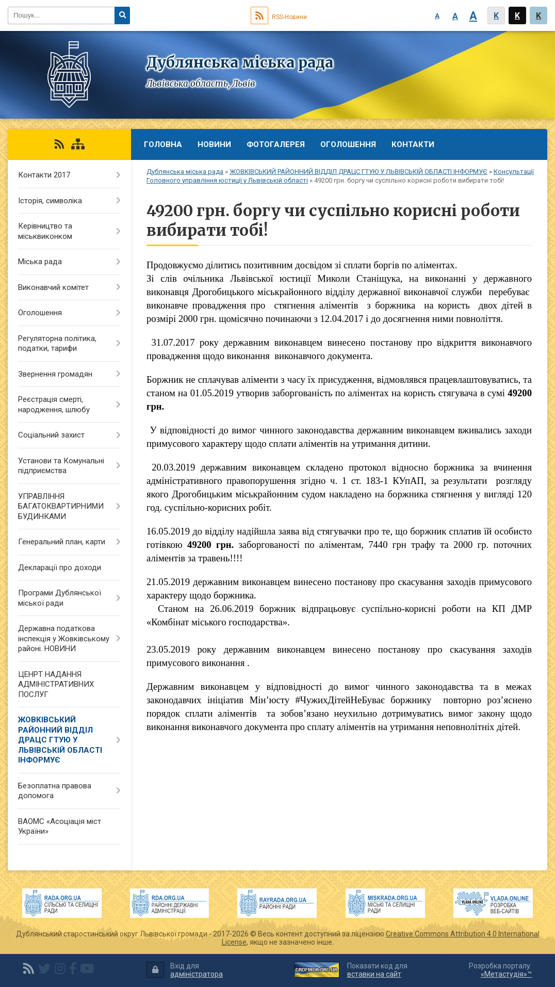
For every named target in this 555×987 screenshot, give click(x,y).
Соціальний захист (51, 435)
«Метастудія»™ (506, 974)
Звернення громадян (55, 374)
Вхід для (184, 970)
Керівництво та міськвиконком (45, 231)
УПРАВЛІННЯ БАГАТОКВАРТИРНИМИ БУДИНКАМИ (61, 506)
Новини (214, 144)
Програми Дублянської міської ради (59, 598)
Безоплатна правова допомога (54, 791)
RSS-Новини (279, 17)
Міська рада (40, 261)
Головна (163, 144)
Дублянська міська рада (184, 171)
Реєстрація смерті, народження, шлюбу (54, 404)
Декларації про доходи (59, 567)
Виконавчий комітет (53, 287)
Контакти (412, 144)
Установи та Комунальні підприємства (61, 466)
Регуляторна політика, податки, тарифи (57, 343)
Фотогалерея (276, 144)
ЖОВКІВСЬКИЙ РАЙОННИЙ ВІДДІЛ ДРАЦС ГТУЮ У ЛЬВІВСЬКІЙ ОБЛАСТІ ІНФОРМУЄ (358, 171)
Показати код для (377, 970)
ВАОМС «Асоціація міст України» (59, 826)
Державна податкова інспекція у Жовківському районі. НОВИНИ (63, 638)
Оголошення (348, 144)
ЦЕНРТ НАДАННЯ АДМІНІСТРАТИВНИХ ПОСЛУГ (56, 684)
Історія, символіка (50, 200)
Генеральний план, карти (61, 541)
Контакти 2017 (44, 175)
